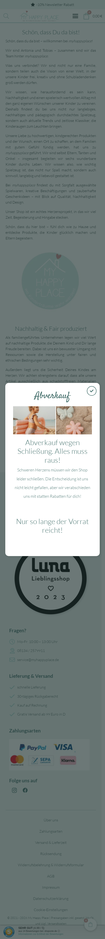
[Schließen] (91, 391)
